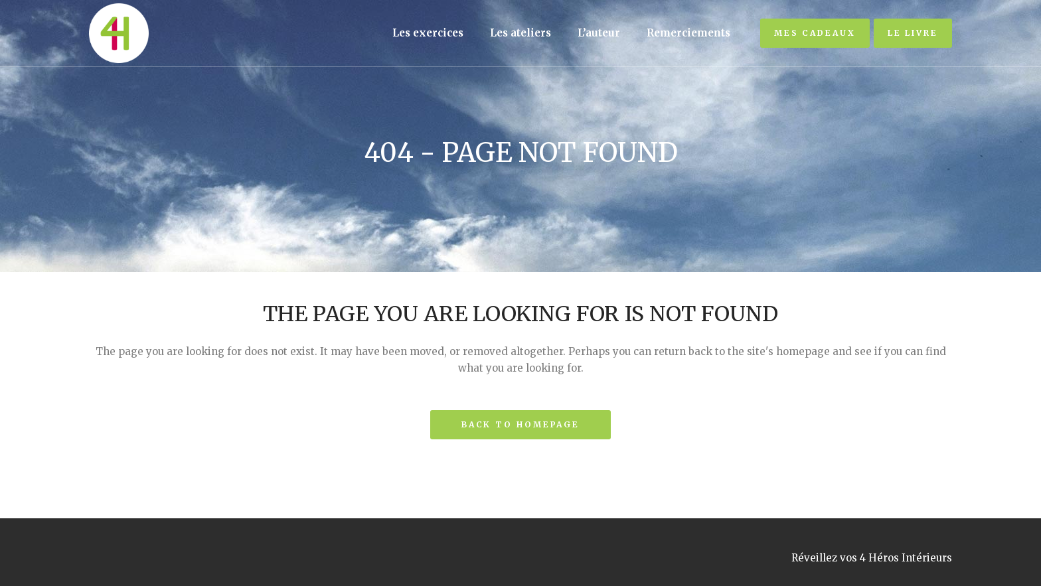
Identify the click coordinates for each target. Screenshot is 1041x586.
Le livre (913, 33)
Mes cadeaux (815, 33)
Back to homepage (520, 424)
